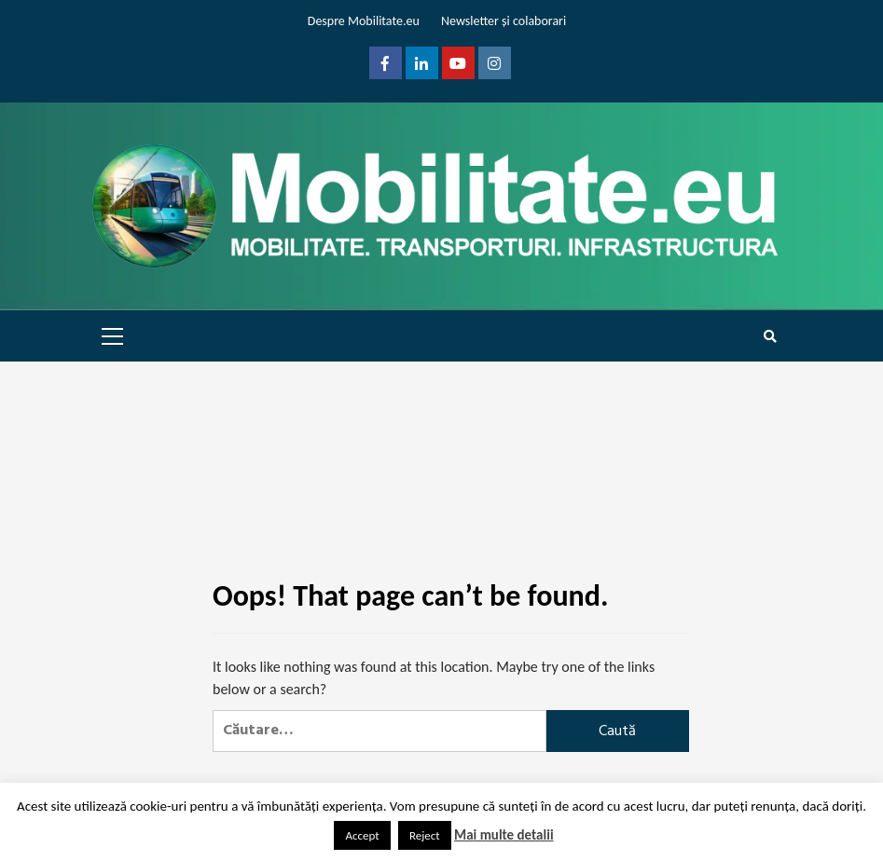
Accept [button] (362, 835)
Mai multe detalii (504, 835)
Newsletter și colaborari (503, 21)
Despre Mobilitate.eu (364, 21)
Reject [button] (424, 835)
